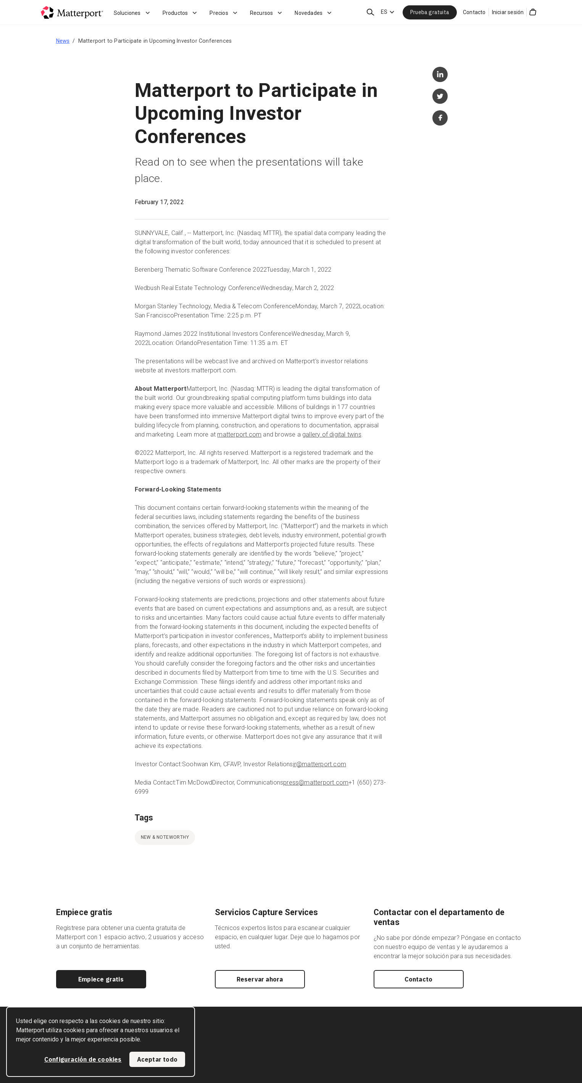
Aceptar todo (157, 1059)
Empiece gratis (101, 979)
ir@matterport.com (319, 764)
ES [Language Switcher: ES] (384, 12)
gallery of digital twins (331, 434)
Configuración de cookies (83, 1059)
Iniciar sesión (508, 12)
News (63, 41)
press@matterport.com (315, 782)
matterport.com (239, 434)
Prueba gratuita (429, 12)
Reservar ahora (260, 979)
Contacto (474, 12)
